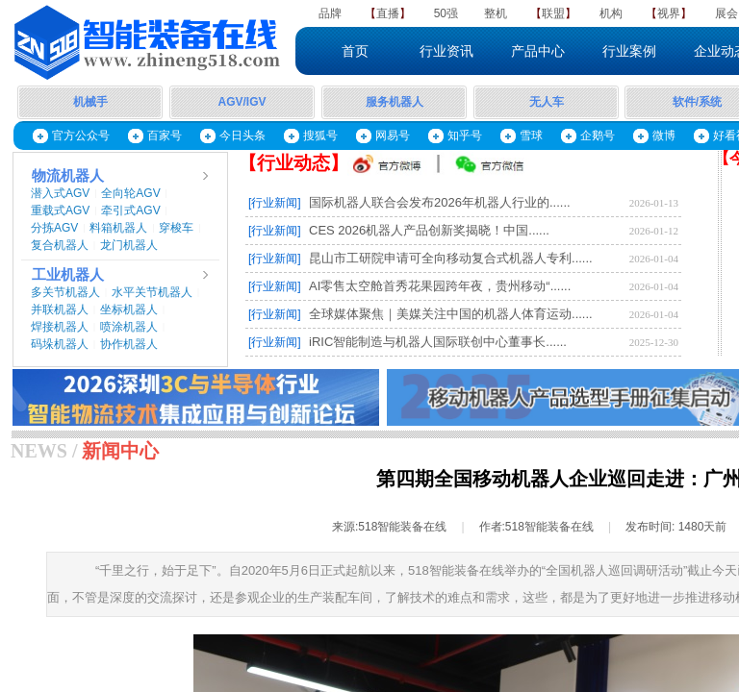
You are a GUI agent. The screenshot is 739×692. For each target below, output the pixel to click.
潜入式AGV (60, 193)
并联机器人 (60, 309)
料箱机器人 (118, 228)
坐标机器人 (129, 309)
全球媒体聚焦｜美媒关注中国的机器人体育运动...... (451, 314)
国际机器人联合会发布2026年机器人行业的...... (440, 202)
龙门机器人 (129, 245)
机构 (611, 13)
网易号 (392, 135)
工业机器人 (68, 275)
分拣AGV (54, 228)
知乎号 (464, 135)
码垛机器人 (60, 344)
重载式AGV (60, 210)
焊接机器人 (60, 327)
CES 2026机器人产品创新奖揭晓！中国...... (429, 230)
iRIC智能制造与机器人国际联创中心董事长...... (438, 341)
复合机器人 (60, 245)
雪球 (531, 135)
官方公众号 (81, 135)
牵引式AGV (130, 210)
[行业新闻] (274, 203)
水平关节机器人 (152, 292)
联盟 (553, 13)
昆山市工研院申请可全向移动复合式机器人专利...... (451, 258)
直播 (387, 13)
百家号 (164, 135)
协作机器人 (129, 344)
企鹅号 (597, 135)
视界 (668, 13)
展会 (726, 13)
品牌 (330, 13)
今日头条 (242, 135)
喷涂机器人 (129, 327)
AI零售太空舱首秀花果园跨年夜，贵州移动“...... (440, 286)
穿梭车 (176, 228)
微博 (663, 135)
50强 (446, 13)
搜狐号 (320, 135)
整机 (495, 13)
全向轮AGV (130, 193)
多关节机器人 (65, 292)
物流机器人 (68, 176)
